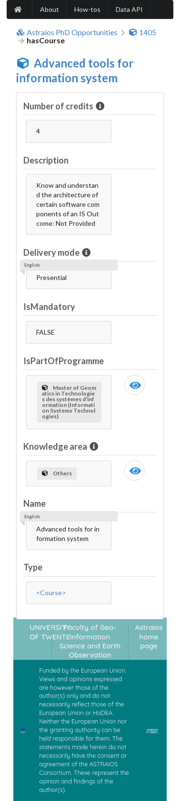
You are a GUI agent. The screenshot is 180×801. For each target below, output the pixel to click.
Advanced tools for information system (74, 70)
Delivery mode (52, 252)
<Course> (51, 593)
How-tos (87, 9)
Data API (129, 9)
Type (32, 567)
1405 (142, 32)
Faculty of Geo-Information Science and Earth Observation (90, 641)
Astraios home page (149, 636)
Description (46, 160)
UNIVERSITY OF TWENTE (50, 632)
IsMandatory (49, 306)
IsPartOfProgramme (63, 361)
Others (57, 473)
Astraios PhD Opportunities (67, 32)
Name (34, 503)
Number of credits (59, 106)
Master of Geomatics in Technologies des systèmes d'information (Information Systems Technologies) (69, 402)
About (49, 9)
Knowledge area (56, 446)
